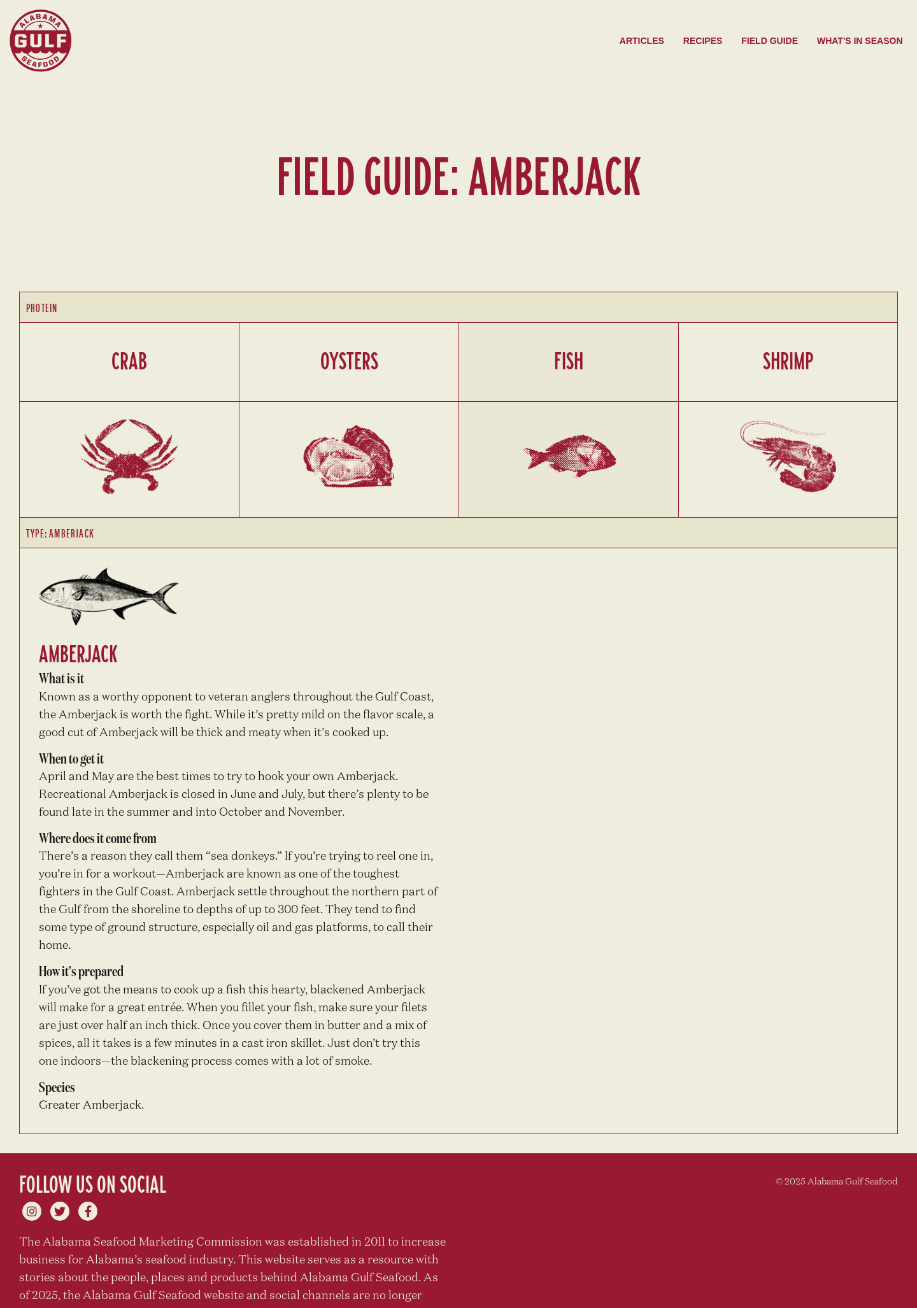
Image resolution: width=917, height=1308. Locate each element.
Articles (642, 41)
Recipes (702, 41)
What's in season (860, 41)
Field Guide (769, 41)
